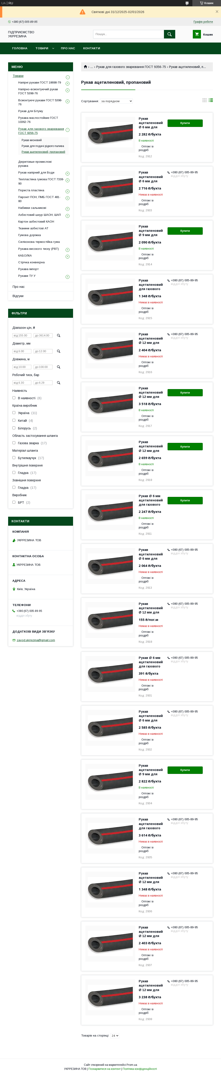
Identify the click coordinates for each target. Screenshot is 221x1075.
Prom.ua (132, 1064)
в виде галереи (205, 101)
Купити (185, 123)
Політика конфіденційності (140, 1068)
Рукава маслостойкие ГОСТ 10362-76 (38, 120)
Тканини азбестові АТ (33, 228)
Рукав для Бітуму (30, 111)
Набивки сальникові (32, 208)
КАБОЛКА (25, 255)
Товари (41, 48)
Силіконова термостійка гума (39, 241)
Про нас (68, 48)
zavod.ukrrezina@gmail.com (36, 640)
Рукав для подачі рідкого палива (43, 146)
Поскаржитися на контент (104, 1068)
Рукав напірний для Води (36, 172)
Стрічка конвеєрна (31, 262)
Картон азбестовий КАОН (36, 221)
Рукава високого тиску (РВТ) (38, 248)
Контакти (91, 48)
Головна (19, 48)
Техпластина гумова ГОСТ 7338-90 (41, 181)
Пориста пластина (31, 190)
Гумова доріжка (29, 235)
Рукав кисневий (32, 140)
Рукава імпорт (28, 269)
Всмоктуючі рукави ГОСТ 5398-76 (40, 102)
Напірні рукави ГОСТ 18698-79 (39, 82)
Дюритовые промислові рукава (35, 163)
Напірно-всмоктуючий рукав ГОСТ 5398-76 (38, 91)
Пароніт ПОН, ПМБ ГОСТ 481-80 (39, 199)
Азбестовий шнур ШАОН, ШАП (39, 214)
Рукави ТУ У (26, 275)
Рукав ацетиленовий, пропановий (43, 151)
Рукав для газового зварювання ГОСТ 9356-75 (131, 67)
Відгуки (18, 296)
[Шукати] (169, 34)
